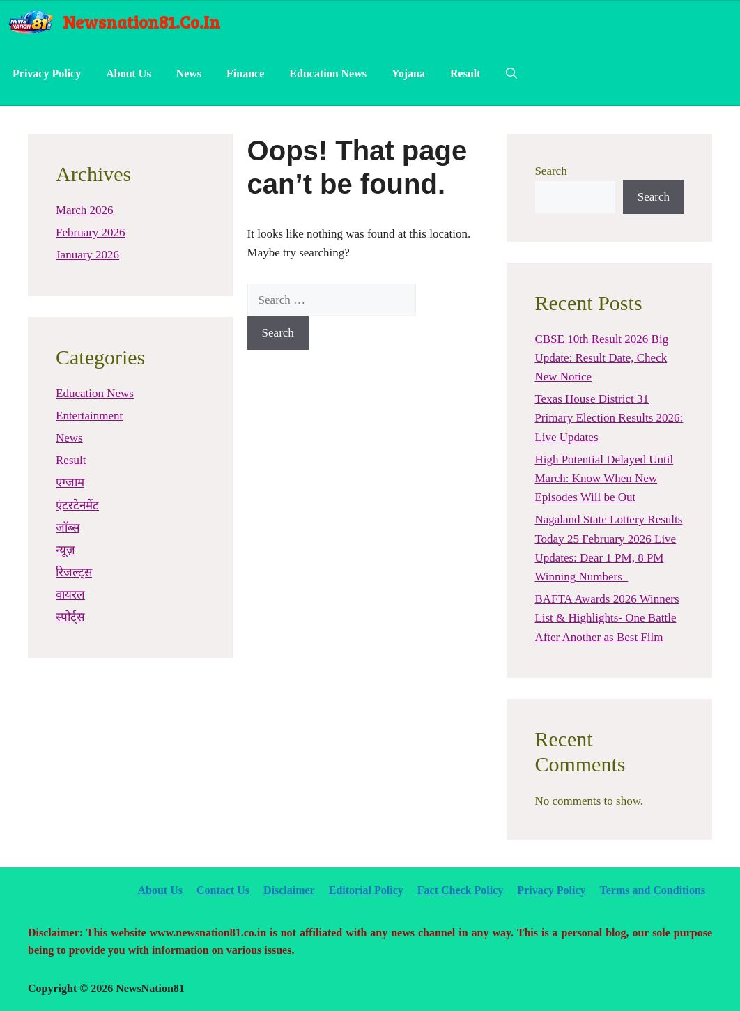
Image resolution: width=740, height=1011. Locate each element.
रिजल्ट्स (74, 572)
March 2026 (85, 210)
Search (550, 171)
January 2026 (87, 254)
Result (465, 73)
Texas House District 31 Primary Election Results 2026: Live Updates (608, 417)
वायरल (70, 594)
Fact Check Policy (460, 890)
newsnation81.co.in (141, 21)
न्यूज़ (65, 550)
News (188, 73)
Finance (245, 73)
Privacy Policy (47, 73)
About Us (128, 73)
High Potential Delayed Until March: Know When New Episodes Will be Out (603, 478)
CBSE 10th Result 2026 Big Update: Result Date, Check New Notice (601, 357)
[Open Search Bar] (511, 74)
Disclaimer (289, 890)
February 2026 (90, 232)
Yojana (408, 73)
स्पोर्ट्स (70, 617)
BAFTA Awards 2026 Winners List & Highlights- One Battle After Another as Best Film (606, 617)
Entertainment (89, 415)
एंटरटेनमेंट (77, 505)
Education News (328, 73)
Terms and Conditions (652, 890)
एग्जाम (70, 482)
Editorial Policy (366, 890)
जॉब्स (67, 527)
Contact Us (222, 890)
